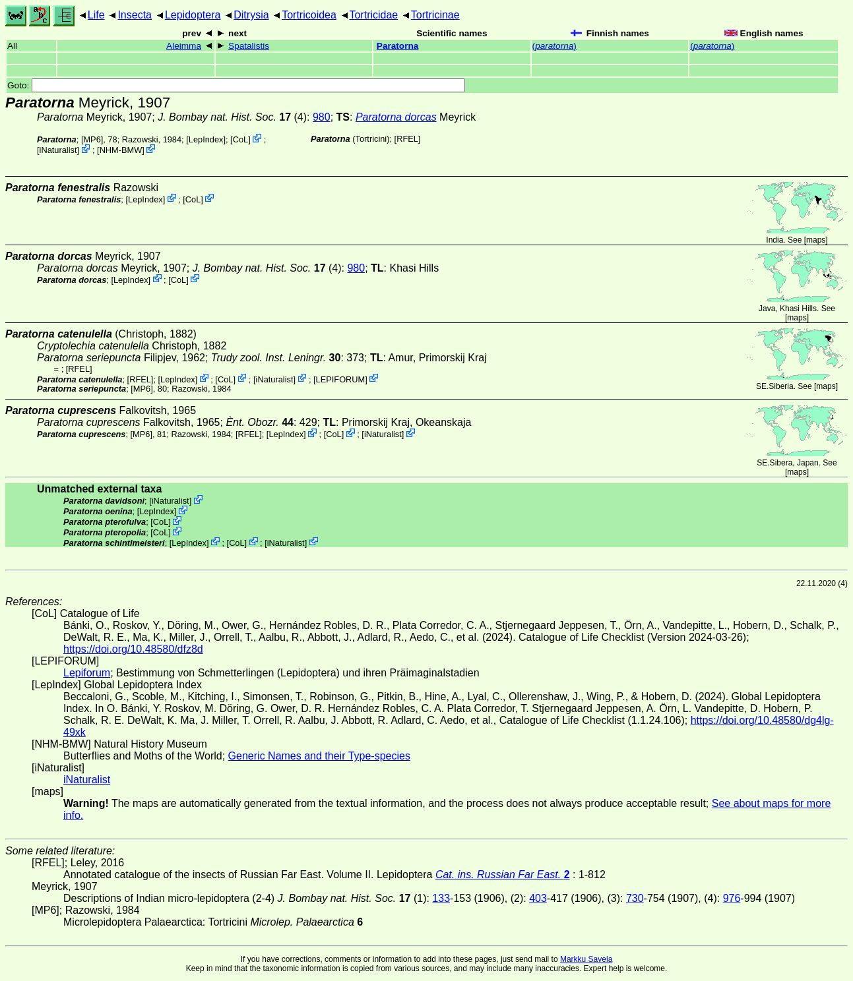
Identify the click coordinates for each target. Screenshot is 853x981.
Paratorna (397, 46)
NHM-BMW (121, 150)
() (554, 46)
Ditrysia (251, 14)
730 (635, 898)
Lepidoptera (193, 14)
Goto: (236, 85)
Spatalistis (248, 46)
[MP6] (92, 139)
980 (322, 117)
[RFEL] (408, 139)
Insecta (134, 14)
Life (96, 14)
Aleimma (183, 46)
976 (732, 898)
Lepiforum (86, 672)
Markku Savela (586, 959)
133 (441, 898)
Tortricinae (435, 14)
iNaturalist (58, 150)
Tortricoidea (309, 14)
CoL (240, 139)
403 (538, 898)
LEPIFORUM (340, 379)
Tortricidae (373, 14)
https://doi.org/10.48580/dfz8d (133, 649)
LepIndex (206, 139)
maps (815, 240)
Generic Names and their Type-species (319, 755)
